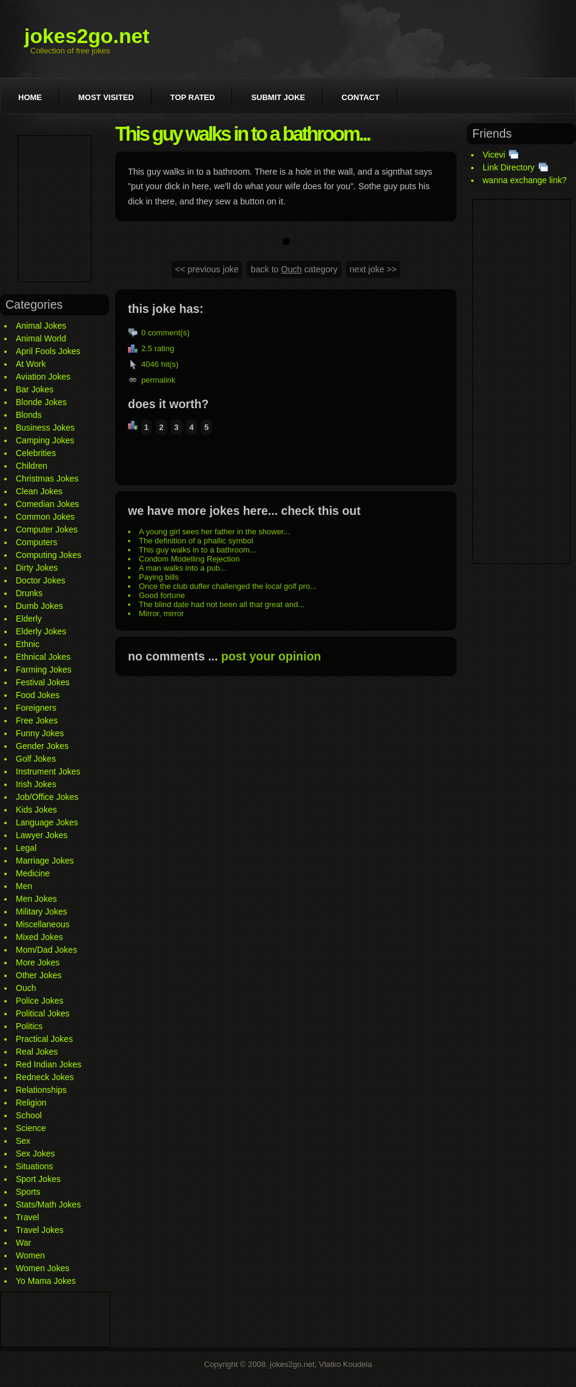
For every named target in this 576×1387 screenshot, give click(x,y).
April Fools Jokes (48, 351)
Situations (34, 1166)
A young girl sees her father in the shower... (214, 531)
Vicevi (494, 155)
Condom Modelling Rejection (189, 558)
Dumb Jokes (39, 606)
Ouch (26, 988)
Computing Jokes (48, 555)
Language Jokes (47, 822)
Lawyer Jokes (42, 835)
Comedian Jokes (47, 504)
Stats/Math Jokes (48, 1204)
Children (31, 466)
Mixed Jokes (39, 937)
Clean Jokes (39, 491)
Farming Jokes (44, 669)
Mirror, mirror (161, 613)
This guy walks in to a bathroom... (197, 549)
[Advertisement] (54, 208)
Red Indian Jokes (48, 1064)
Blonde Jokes (41, 402)
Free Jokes (37, 720)
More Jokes (37, 962)
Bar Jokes (34, 389)
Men (24, 886)
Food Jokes (37, 695)
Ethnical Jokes (43, 657)
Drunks (29, 593)
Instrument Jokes (48, 771)
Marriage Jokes (45, 860)
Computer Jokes (47, 529)
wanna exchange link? (525, 180)
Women (30, 1255)
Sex (23, 1141)
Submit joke (278, 97)
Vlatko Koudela (345, 1364)
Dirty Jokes (37, 568)
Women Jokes (42, 1268)
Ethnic (27, 644)
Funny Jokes (40, 733)
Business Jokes (45, 427)
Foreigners (36, 708)
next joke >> (373, 269)
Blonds (29, 415)
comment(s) (169, 332)
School (29, 1115)
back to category (293, 269)
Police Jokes (40, 1001)
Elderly (29, 618)
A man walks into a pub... (183, 568)
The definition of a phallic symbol (196, 540)
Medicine (33, 873)
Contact (360, 97)
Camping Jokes (45, 440)
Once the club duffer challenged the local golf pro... (227, 586)
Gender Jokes (42, 746)
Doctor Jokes (40, 580)
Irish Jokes (36, 784)
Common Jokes (45, 517)
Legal (26, 848)
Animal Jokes (41, 326)
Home (30, 97)
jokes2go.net (87, 35)
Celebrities (36, 453)
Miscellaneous (43, 924)
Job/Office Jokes (47, 797)
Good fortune (162, 595)
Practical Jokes (44, 1039)
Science (31, 1128)
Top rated (192, 97)
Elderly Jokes (41, 631)
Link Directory (509, 167)
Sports (28, 1192)
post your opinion (271, 656)
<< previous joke (207, 269)
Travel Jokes (40, 1230)
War (23, 1243)
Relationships (41, 1090)
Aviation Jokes (43, 376)
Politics (29, 1026)
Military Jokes (41, 911)
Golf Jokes (36, 759)
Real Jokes (37, 1051)
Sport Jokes (38, 1179)
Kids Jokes (36, 809)
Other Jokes (38, 975)
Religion (31, 1102)
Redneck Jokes (45, 1077)
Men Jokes (36, 899)
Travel (27, 1217)
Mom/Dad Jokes (46, 950)
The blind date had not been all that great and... (221, 604)
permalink (158, 380)
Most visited (106, 97)
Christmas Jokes (47, 478)
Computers (36, 542)
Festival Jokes (43, 682)
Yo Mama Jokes (46, 1281)
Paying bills (159, 577)
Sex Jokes (35, 1153)
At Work (31, 364)
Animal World (41, 338)
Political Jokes (43, 1013)
